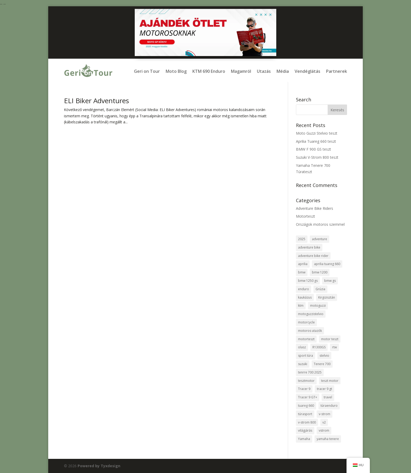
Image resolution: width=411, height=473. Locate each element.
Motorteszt (305, 216)
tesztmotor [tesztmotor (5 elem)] (306, 380)
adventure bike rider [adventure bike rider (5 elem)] (313, 256)
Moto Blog (176, 71)
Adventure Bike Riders (314, 208)
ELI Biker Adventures (96, 100)
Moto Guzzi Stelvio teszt (316, 133)
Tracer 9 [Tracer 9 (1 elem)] (304, 389)
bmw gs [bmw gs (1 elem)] (330, 280)
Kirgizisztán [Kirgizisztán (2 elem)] (326, 297)
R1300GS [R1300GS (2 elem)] (319, 347)
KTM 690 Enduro (208, 71)
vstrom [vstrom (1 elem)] (324, 430)
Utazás (264, 71)
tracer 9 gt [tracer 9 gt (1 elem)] (324, 389)
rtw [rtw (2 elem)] (334, 347)
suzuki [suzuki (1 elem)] (302, 364)
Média (283, 71)
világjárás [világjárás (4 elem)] (305, 430)
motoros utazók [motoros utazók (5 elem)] (310, 330)
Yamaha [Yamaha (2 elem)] (304, 439)
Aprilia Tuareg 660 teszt (316, 141)
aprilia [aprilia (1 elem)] (302, 264)
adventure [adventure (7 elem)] (319, 239)
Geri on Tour (147, 71)
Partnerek (336, 71)
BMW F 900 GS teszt (313, 149)
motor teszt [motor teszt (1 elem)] (329, 339)
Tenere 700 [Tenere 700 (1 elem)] (322, 364)
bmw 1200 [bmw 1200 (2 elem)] (319, 272)
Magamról (241, 71)
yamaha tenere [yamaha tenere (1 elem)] (328, 439)
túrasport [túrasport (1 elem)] (305, 414)
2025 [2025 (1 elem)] (301, 239)
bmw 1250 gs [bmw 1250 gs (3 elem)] (308, 280)
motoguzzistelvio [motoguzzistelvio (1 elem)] (310, 314)
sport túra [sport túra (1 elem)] (305, 355)
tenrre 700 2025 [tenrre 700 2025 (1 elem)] (310, 372)
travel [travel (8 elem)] (328, 397)
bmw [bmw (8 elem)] (301, 272)
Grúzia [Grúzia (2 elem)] (320, 289)
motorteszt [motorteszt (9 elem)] (306, 339)
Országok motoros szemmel (320, 224)
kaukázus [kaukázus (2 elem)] (305, 297)
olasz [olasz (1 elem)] (302, 347)
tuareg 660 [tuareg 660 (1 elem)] (306, 405)
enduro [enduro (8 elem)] (303, 289)
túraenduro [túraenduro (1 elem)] (329, 405)
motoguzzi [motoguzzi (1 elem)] (318, 305)
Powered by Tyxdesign (99, 465)
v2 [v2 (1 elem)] (324, 422)
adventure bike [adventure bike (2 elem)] (309, 247)
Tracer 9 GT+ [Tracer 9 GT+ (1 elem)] (307, 397)
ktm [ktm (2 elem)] (301, 305)
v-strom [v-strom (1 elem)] (324, 414)
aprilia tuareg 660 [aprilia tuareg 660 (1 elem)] (327, 264)
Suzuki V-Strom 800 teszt (317, 157)
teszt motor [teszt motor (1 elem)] (329, 380)
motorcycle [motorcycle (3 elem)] (306, 322)
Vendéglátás (307, 71)
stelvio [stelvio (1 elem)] (324, 355)
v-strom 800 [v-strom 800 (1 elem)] (307, 422)
